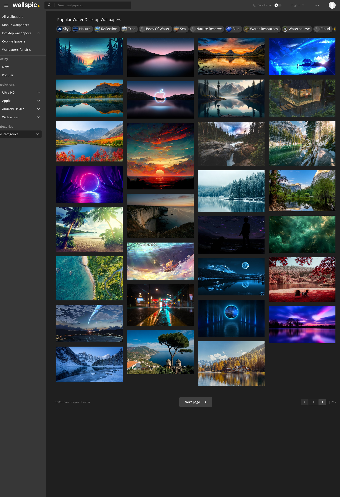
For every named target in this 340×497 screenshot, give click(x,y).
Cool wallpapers (19, 41)
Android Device (18, 109)
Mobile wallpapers (20, 25)
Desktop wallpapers (26, 33)
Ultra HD (13, 92)
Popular (16, 75)
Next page (197, 402)
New (13, 67)
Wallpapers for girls (21, 49)
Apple (11, 101)
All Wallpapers (17, 17)
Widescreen (16, 117)
